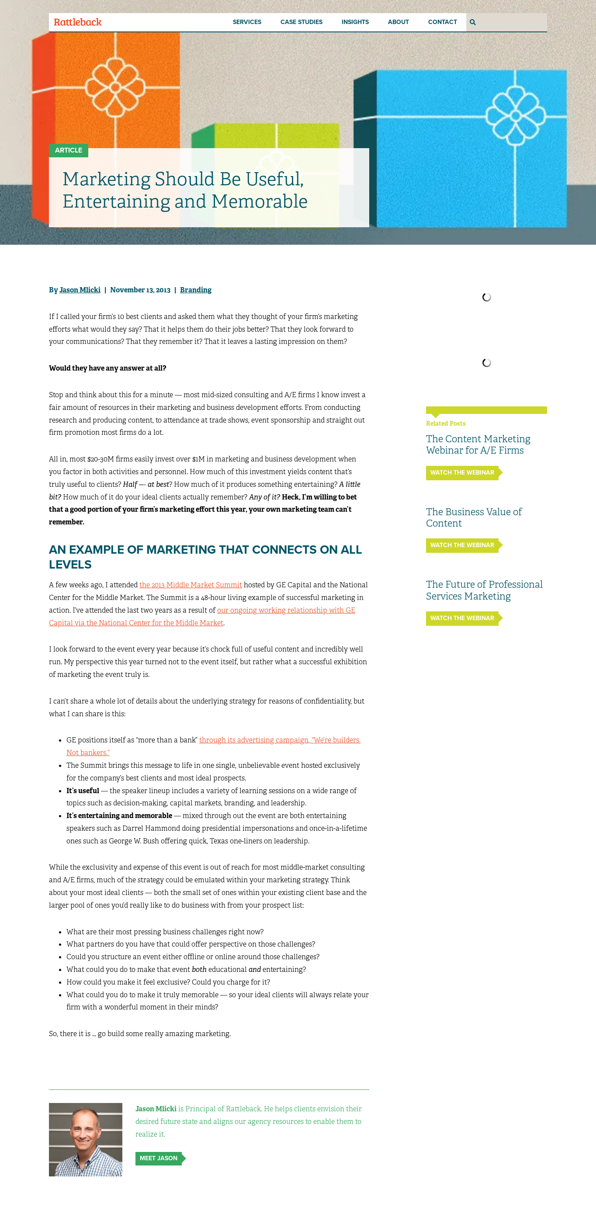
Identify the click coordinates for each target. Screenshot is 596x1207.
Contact (442, 22)
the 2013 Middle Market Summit (190, 585)
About (398, 22)
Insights (355, 22)
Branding (195, 290)
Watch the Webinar (462, 472)
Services (247, 22)
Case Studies (301, 22)
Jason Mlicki (79, 290)
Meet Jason (158, 1158)
